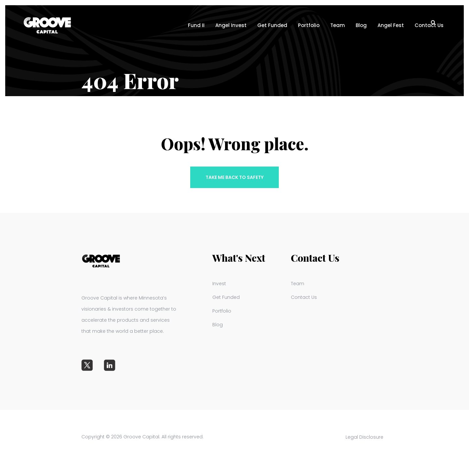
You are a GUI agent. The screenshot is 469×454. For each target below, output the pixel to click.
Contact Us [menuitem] (304, 297)
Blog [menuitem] (361, 25)
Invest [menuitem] (219, 283)
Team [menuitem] (337, 25)
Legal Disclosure (369, 437)
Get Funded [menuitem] (272, 25)
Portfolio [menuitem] (309, 25)
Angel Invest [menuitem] (231, 25)
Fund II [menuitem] (196, 25)
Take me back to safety (234, 177)
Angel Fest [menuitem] (390, 25)
